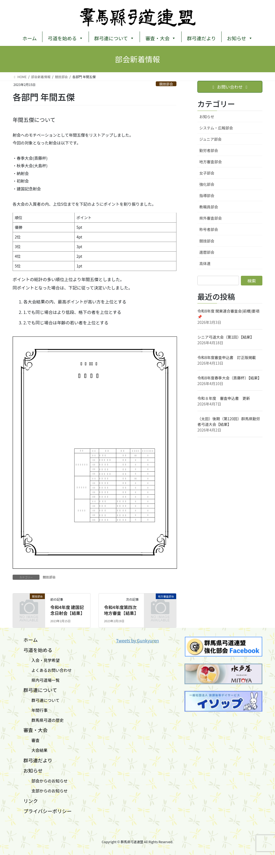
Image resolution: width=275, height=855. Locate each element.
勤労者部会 (208, 150)
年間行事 (35, 710)
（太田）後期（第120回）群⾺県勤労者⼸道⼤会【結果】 (228, 421)
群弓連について (114, 37)
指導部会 (206, 195)
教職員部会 (208, 206)
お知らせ (240, 37)
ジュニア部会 (210, 139)
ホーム (29, 38)
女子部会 (206, 173)
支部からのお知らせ (45, 791)
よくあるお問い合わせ (47, 670)
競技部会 (166, 83)
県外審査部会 (210, 218)
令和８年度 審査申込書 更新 (223, 398)
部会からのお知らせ (45, 781)
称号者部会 (208, 229)
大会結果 (35, 750)
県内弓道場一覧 (41, 680)
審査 (31, 740)
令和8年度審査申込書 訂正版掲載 (226, 357)
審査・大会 (160, 37)
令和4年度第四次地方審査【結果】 (121, 610)
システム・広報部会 (216, 128)
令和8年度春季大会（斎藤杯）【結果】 (229, 378)
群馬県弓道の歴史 (43, 720)
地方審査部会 (210, 161)
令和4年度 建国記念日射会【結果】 (67, 610)
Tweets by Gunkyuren (137, 640)
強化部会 (206, 184)
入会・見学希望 (41, 660)
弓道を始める (65, 37)
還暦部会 (206, 252)
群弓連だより (201, 38)
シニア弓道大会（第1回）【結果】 (225, 337)
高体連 (205, 263)
